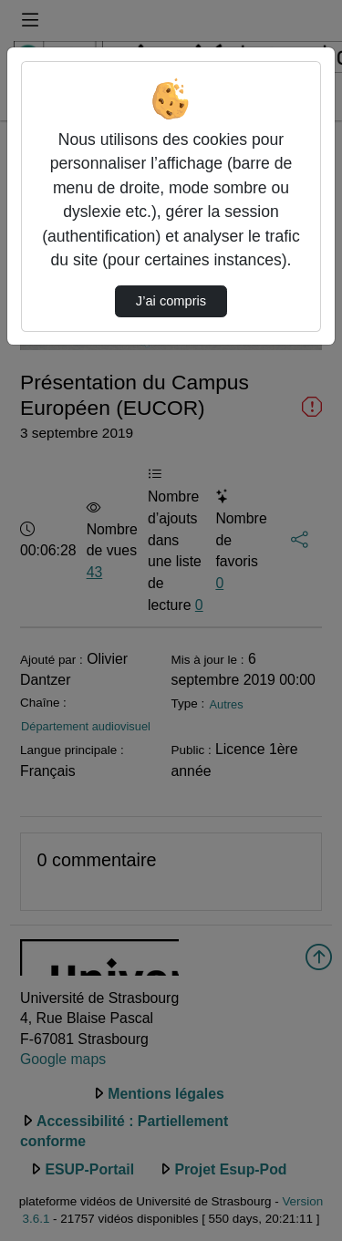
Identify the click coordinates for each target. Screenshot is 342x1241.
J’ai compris (171, 301)
